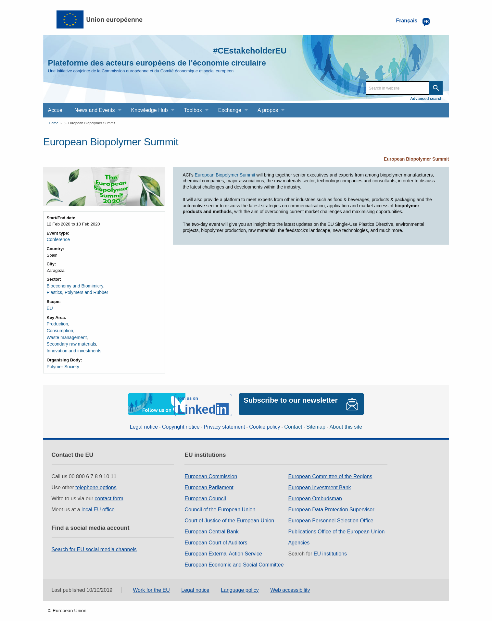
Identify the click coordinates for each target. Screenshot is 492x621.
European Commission (210, 470)
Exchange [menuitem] (229, 110)
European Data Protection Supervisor (331, 503)
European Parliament (208, 481)
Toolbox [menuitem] (193, 110)
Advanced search (426, 98)
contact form (109, 492)
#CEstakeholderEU (242, 50)
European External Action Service (223, 547)
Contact (293, 420)
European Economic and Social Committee (234, 558)
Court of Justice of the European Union (229, 514)
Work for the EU (151, 584)
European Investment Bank (319, 481)
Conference (58, 239)
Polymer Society (62, 362)
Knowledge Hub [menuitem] (149, 110)
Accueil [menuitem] (56, 110)
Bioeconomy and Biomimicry (73, 285)
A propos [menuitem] (268, 110)
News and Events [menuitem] (94, 110)
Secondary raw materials (70, 340)
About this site (346, 420)
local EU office (98, 503)
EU (50, 306)
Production (57, 322)
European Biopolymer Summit (91, 123)
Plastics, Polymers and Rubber (76, 291)
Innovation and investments (72, 347)
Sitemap (315, 420)
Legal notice (144, 420)
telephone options (95, 481)
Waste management (65, 334)
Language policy (240, 584)
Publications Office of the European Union (336, 525)
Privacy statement (224, 420)
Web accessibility (290, 584)
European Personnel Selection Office (330, 514)
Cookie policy (264, 420)
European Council (205, 492)
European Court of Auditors (215, 536)
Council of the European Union (219, 503)
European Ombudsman (315, 492)
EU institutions (330, 547)
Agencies (299, 536)
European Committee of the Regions (330, 470)
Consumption (59, 328)
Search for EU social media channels (94, 543)
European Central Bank (211, 525)
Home (53, 123)
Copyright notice (181, 420)
